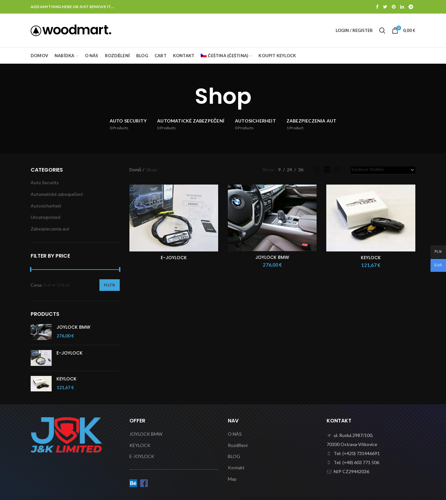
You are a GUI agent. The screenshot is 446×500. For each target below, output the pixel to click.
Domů (135, 169)
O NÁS (235, 434)
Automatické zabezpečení (57, 194)
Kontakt (236, 467)
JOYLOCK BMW (272, 257)
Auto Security (45, 182)
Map (232, 479)
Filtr (109, 284)
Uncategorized (45, 217)
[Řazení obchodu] (383, 170)
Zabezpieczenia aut (50, 228)
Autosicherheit (46, 205)
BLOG (234, 456)
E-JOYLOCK (174, 258)
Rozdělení (238, 445)
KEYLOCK (371, 258)
